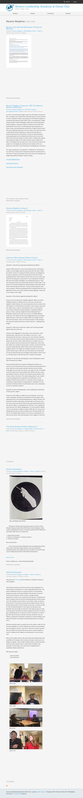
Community (50, 13)
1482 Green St (41, 791)
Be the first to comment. (13, 98)
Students (15, 13)
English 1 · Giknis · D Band (31, 471)
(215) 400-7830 (17, 793)
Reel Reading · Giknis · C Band (32, 31)
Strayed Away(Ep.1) (14, 469)
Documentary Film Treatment (14, 167)
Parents (33, 13)
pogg (16, 198)
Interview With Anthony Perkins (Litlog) (21, 258)
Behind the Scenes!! (13, 572)
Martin (26, 198)
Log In (75, 1)
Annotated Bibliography (13, 159)
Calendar (68, 13)
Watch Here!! (10, 557)
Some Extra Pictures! (12, 163)
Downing (21, 198)
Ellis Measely (17, 579)
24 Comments (10, 781)
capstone (12, 198)
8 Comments (9, 461)
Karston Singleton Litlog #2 (17, 208)
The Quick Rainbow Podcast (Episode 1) (21, 427)
